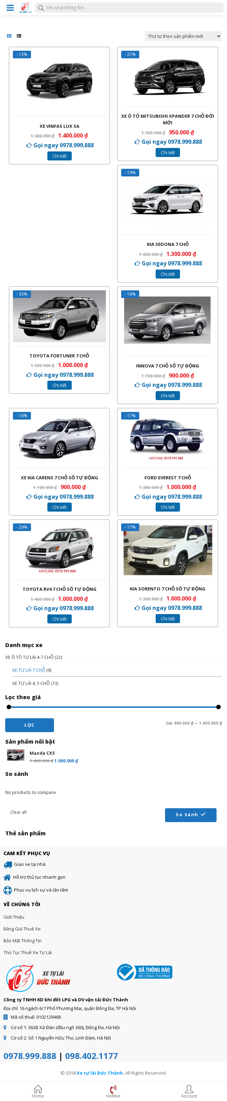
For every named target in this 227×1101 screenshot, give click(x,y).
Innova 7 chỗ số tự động (167, 366)
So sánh (187, 814)
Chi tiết (59, 156)
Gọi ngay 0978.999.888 (63, 145)
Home (38, 1092)
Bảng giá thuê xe (22, 929)
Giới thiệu (13, 917)
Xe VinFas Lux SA (59, 126)
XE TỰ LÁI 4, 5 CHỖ (31, 683)
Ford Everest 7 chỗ (167, 477)
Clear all (18, 812)
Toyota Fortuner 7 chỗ (59, 356)
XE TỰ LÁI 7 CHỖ (28, 670)
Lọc (29, 725)
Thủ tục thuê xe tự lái (27, 952)
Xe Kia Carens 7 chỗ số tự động (59, 477)
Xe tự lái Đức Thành (100, 1073)
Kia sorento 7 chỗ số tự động (167, 589)
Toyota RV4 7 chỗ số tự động (59, 589)
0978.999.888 (29, 1055)
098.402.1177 (91, 1055)
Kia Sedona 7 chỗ (168, 244)
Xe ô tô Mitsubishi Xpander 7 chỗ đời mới (167, 119)
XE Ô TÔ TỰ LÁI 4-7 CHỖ (29, 657)
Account (189, 1092)
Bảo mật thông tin (22, 940)
